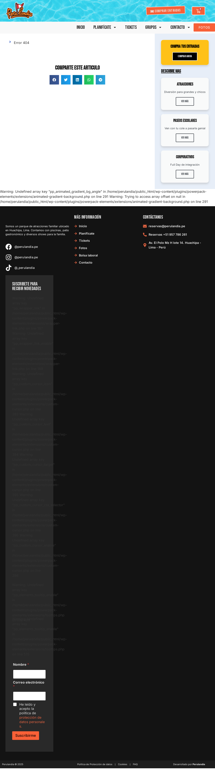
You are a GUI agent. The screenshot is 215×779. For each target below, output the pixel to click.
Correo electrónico (28, 684)
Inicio (81, 27)
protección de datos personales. (32, 721)
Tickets (130, 27)
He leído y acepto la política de (32, 715)
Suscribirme (25, 735)
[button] (54, 80)
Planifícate (105, 27)
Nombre (21, 665)
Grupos (153, 27)
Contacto (180, 27)
